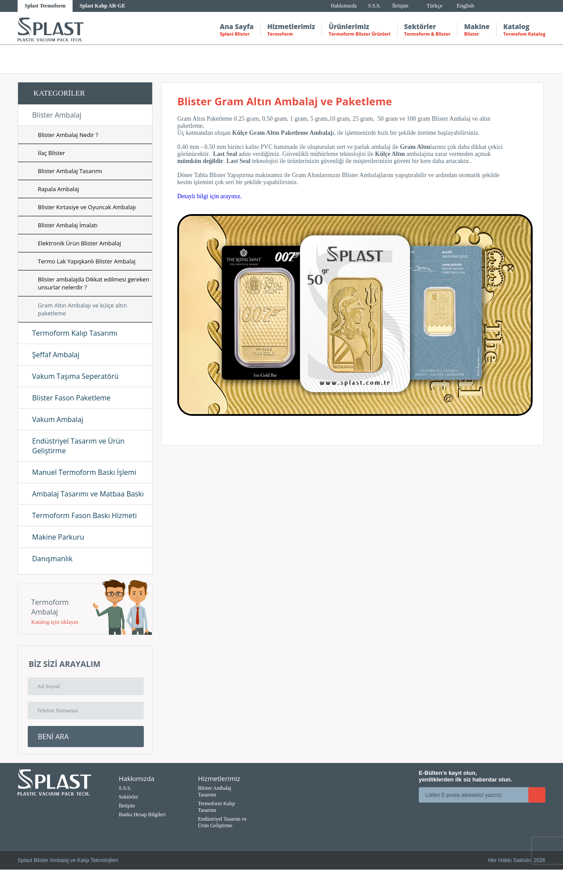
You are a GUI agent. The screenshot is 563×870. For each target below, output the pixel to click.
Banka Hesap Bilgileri (142, 814)
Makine (477, 29)
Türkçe (434, 5)
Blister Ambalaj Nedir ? (68, 135)
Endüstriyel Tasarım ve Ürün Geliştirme (78, 445)
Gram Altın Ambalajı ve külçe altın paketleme (82, 309)
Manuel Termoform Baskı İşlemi (84, 472)
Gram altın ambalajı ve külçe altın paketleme (490, 59)
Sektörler (427, 29)
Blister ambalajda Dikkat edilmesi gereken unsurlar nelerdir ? (93, 283)
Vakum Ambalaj (57, 419)
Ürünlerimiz (359, 29)
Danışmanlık (52, 558)
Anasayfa (337, 59)
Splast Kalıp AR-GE (102, 6)
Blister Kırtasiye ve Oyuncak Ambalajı (87, 207)
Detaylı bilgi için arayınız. (209, 196)
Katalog (524, 29)
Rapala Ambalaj (58, 189)
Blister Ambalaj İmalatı (68, 225)
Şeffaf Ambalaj (56, 354)
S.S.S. (374, 6)
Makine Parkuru (58, 537)
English (465, 5)
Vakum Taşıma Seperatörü (75, 376)
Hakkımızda (344, 6)
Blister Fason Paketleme (71, 398)
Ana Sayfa (237, 29)
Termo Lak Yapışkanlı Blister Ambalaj (86, 261)
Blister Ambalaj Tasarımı (70, 171)
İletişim (400, 6)
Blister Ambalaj (56, 115)
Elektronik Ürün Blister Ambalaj (79, 243)
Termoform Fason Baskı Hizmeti (84, 515)
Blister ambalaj (414, 59)
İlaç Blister (51, 153)
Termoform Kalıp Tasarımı (74, 333)
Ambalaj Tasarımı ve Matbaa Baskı (88, 494)
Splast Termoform (45, 6)
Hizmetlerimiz (291, 29)
